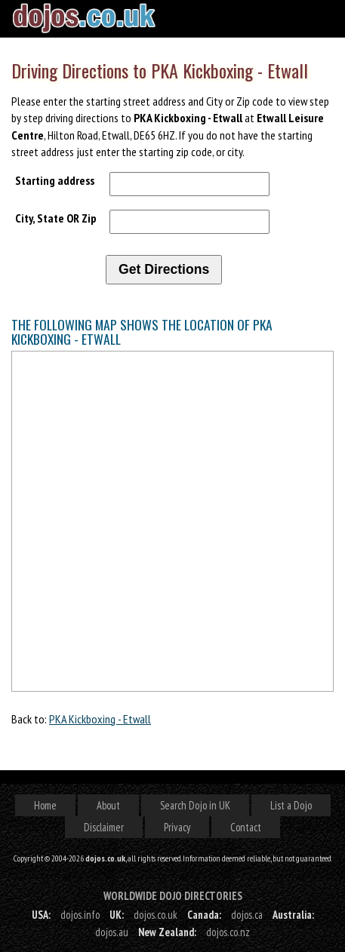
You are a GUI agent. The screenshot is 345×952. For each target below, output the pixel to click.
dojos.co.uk (155, 914)
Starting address (54, 180)
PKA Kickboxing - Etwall (100, 718)
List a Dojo (291, 805)
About (108, 805)
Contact (245, 827)
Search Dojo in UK (195, 805)
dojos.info (80, 914)
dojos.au (111, 932)
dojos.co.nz (228, 932)
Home (45, 805)
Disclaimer (104, 827)
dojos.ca (247, 914)
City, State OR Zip (56, 218)
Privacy (177, 827)
